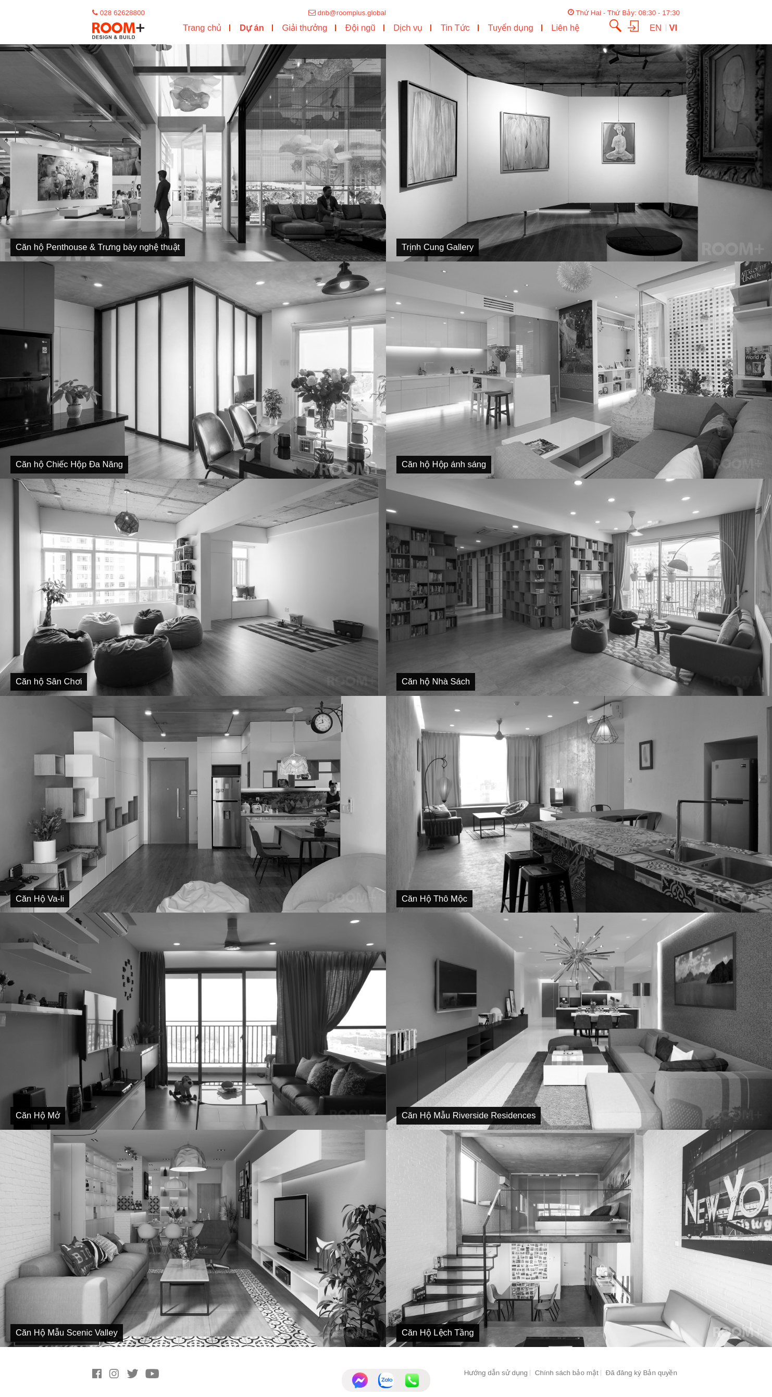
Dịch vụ (407, 27)
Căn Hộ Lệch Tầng (438, 1332)
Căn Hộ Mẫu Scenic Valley (67, 1332)
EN (657, 27)
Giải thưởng (304, 27)
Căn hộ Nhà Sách (436, 681)
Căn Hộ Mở (38, 1115)
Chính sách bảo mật (567, 1373)
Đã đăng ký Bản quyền (641, 1373)
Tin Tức (455, 27)
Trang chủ (202, 27)
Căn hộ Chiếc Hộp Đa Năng (69, 464)
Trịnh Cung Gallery (438, 247)
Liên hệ (565, 27)
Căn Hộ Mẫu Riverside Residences (469, 1115)
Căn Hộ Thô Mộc (434, 898)
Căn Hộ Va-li (40, 898)
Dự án (252, 27)
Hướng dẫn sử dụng (496, 1373)
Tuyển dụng (510, 27)
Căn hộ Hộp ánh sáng (444, 464)
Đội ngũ (360, 27)
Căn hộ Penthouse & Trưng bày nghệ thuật (98, 247)
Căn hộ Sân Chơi (49, 681)
